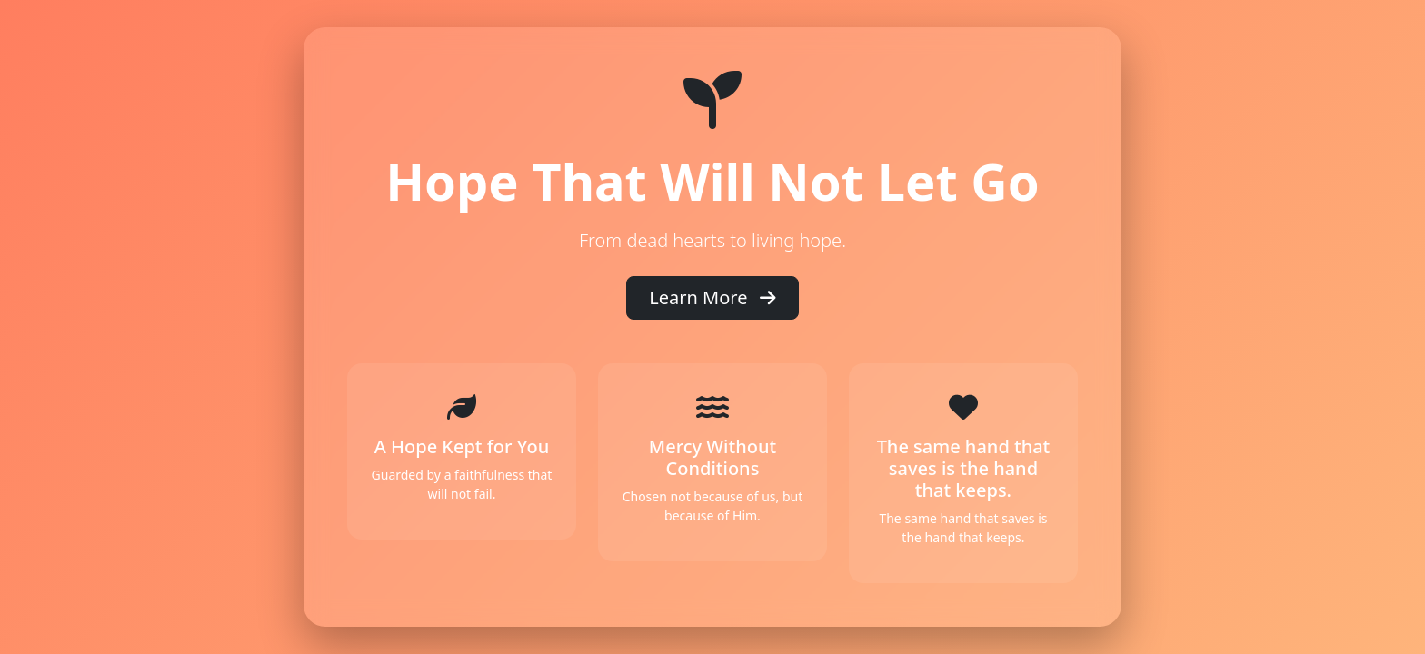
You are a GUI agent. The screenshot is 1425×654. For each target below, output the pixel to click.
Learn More (712, 297)
